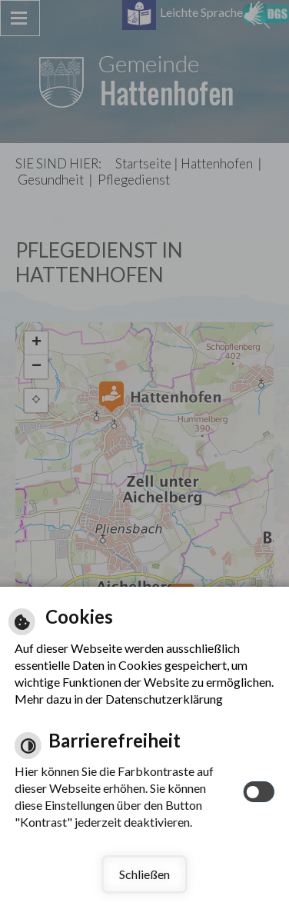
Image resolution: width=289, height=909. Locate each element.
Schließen (144, 874)
